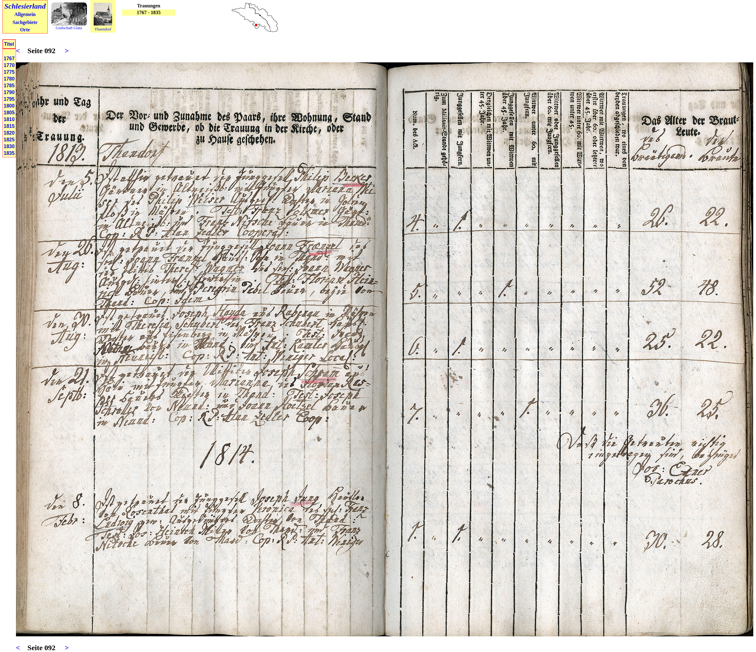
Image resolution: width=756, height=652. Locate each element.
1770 (9, 65)
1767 (9, 58)
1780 (9, 78)
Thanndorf (103, 29)
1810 (9, 119)
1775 (9, 72)
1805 (9, 112)
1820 (9, 133)
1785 (9, 85)
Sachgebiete (25, 22)
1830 (9, 146)
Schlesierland (25, 6)
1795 (9, 99)
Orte (25, 29)
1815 (9, 126)
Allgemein (25, 14)
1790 (9, 92)
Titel (9, 44)
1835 (9, 153)
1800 (9, 105)
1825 (9, 139)
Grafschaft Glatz (69, 28)
